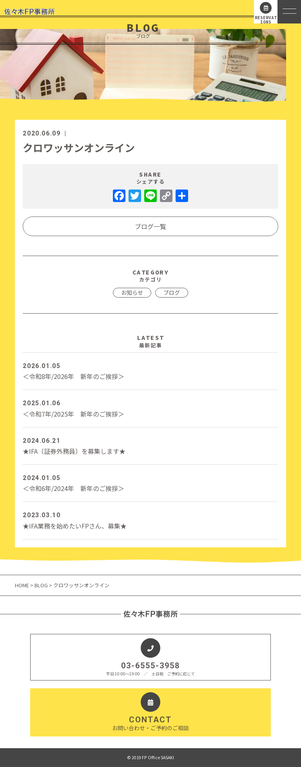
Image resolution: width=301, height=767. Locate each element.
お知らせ (132, 292)
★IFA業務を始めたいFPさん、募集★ (150, 520)
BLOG (41, 585)
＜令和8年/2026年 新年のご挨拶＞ (150, 371)
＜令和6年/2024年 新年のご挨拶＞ (150, 483)
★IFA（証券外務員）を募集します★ (150, 445)
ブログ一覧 (150, 226)
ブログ (171, 292)
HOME (22, 585)
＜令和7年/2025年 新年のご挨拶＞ (150, 408)
